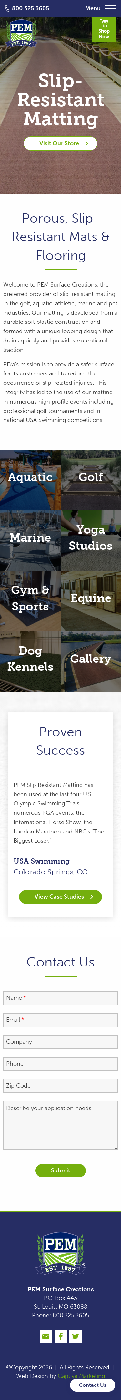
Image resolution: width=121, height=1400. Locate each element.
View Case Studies (64, 896)
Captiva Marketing (81, 1376)
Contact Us (92, 1385)
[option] (60, 814)
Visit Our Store (63, 143)
